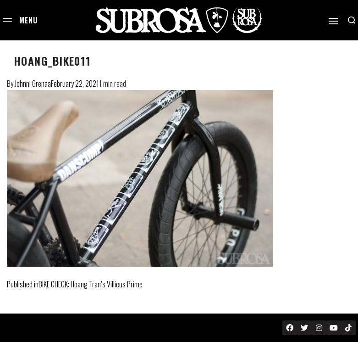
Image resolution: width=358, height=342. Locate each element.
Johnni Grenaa (33, 83)
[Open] (333, 21)
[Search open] (351, 20)
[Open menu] (7, 20)
